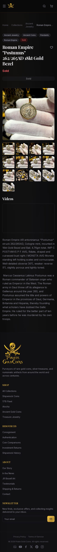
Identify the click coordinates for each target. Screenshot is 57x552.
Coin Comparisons (11, 442)
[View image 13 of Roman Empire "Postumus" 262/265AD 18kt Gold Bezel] (8, 189)
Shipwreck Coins (10, 396)
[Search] (44, 6)
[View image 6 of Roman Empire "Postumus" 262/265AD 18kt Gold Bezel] (22, 162)
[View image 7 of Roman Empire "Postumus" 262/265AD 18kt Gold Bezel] (35, 162)
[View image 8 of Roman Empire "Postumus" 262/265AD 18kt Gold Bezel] (48, 162)
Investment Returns (11, 447)
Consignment (9, 432)
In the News (8, 473)
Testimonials (8, 483)
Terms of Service (36, 537)
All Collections (9, 391)
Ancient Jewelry (30, 25)
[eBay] (14, 546)
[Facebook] (25, 546)
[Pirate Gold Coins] (11, 6)
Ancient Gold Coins (11, 411)
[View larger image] (28, 114)
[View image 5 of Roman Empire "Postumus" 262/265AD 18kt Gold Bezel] (8, 162)
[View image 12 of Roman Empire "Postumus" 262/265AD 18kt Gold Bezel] (48, 175)
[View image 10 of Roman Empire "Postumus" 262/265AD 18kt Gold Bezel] (22, 175)
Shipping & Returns (11, 489)
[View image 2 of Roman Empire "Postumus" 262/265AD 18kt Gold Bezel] (22, 149)
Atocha (5, 406)
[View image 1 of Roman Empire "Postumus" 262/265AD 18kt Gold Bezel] (8, 149)
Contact (6, 494)
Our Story (7, 468)
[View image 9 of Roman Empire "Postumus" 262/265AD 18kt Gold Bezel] (8, 175)
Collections (16, 25)
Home (5, 25)
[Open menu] (4, 6)
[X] (31, 546)
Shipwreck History (11, 453)
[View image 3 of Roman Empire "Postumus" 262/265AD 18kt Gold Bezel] (35, 149)
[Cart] (51, 6)
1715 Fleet (7, 401)
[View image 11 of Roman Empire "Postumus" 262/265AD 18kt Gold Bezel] (35, 175)
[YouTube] (20, 546)
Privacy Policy (19, 537)
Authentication (9, 437)
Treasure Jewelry (11, 417)
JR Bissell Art (8, 478)
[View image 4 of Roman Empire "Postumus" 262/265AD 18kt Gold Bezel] (48, 149)
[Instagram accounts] (42, 546)
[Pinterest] (36, 546)
